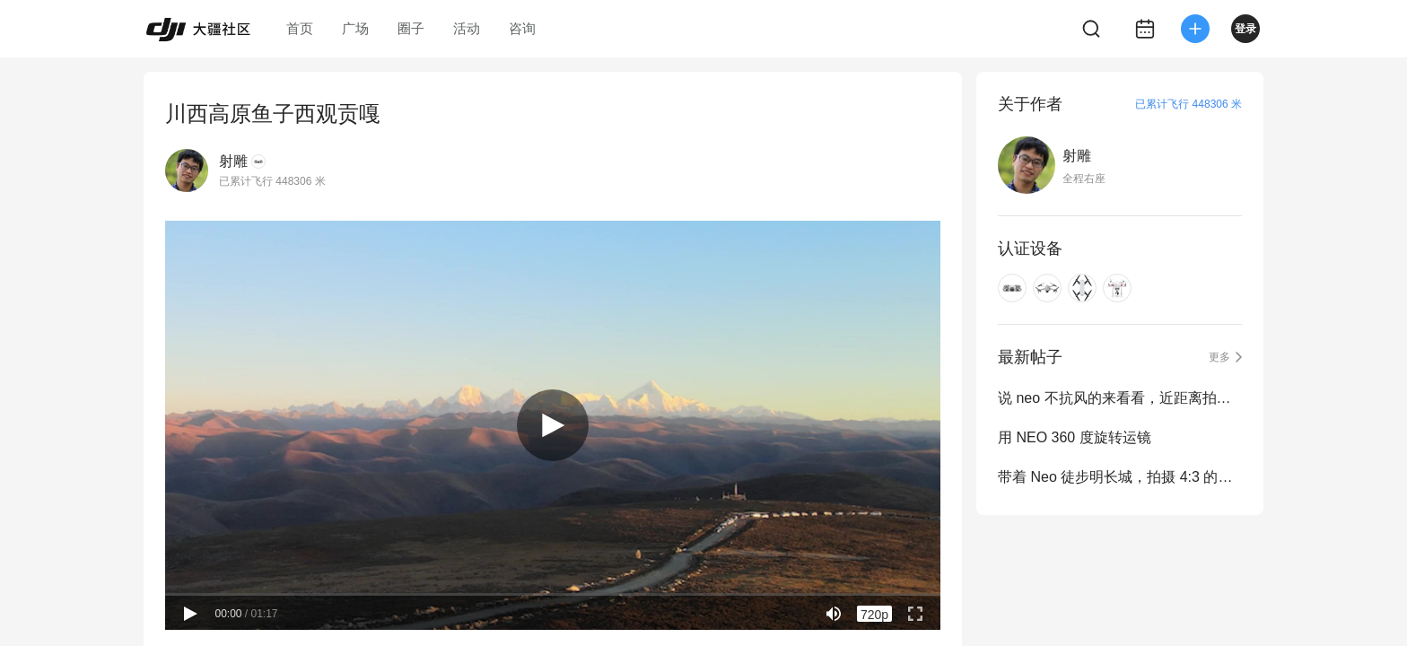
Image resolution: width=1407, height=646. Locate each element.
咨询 (522, 28)
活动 (466, 28)
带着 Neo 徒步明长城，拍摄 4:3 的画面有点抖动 (1120, 476)
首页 (299, 28)
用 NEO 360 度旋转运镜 (1074, 437)
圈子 (411, 28)
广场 (355, 28)
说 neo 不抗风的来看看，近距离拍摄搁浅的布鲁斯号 (1120, 398)
